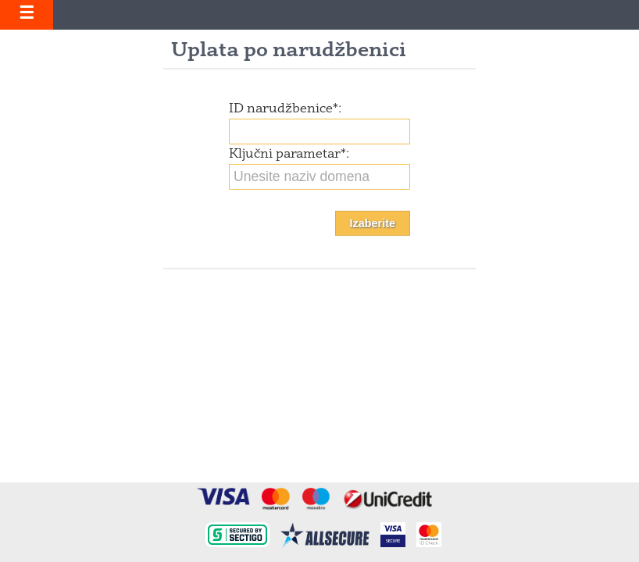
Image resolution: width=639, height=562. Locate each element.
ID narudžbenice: (285, 109)
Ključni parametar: (289, 154)
